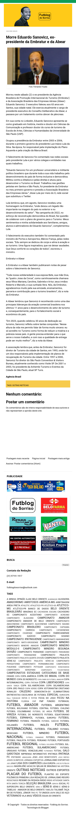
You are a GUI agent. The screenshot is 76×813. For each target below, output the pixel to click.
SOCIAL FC (64, 783)
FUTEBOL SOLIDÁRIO (47, 744)
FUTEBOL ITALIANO (46, 729)
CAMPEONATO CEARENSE (19, 633)
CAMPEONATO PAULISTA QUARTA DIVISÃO (25, 658)
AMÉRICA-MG (47, 602)
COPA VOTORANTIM (48, 688)
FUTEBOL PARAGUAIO (57, 737)
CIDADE (10, 676)
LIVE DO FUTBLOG (62, 763)
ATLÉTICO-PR (19, 608)
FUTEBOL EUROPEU (46, 718)
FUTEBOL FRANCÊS (30, 721)
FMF (41, 701)
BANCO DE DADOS (38, 608)
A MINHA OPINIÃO (16, 599)
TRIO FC (34, 793)
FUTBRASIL (63, 701)
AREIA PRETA (13, 605)
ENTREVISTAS (14, 695)
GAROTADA (13, 753)
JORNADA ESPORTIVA (33, 760)
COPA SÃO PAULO (15, 688)
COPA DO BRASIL (47, 676)
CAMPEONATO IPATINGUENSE (24, 639)
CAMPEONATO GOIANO (55, 636)
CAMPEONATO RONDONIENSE (57, 667)
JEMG (34, 757)
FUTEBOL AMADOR (22, 705)
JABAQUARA (26, 757)
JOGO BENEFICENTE (48, 757)
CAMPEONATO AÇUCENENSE (34, 624)
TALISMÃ (58, 790)
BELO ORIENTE (60, 608)
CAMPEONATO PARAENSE (31, 652)
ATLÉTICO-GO (50, 605)
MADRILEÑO (20, 766)
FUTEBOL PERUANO (37, 740)
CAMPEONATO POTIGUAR (31, 667)
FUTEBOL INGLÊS (36, 724)
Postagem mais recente (17, 458)
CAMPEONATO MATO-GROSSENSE (22, 642)
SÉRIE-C (56, 787)
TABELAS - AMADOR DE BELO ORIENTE (26, 790)
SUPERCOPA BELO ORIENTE (21, 787)
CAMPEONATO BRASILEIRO (24, 626)
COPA (17, 676)
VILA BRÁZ (27, 796)
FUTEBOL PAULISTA (16, 740)
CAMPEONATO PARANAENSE (21, 655)
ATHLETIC (25, 605)
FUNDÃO (51, 701)
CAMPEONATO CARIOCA (21, 630)
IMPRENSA (26, 754)
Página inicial (38, 458)
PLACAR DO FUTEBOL (24, 774)
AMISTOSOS (31, 602)
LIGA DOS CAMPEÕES (29, 763)
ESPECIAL (52, 694)
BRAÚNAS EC (30, 612)
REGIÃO (65, 777)
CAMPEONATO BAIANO (58, 624)
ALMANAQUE (53, 599)
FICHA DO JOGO (47, 698)
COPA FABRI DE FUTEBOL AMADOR (50, 679)
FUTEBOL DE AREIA (42, 711)
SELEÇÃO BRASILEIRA (38, 783)
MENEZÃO (31, 766)
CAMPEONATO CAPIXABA (56, 627)
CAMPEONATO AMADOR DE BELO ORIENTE (31, 621)
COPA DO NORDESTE (27, 679)
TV (40, 793)
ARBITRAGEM (62, 602)
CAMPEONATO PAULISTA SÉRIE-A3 (36, 661)
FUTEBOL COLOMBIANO (19, 711)
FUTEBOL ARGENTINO (55, 705)
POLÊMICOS (12, 777)
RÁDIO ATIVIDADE (55, 780)
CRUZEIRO (25, 691)
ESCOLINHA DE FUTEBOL (33, 695)
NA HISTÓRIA (63, 766)
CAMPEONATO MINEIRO (54, 642)
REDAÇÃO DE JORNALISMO (47, 777)
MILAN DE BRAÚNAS (47, 766)
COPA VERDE (31, 688)
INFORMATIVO (40, 754)
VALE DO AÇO (62, 793)
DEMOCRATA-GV (42, 691)
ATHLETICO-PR (37, 605)
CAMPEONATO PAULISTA (55, 655)
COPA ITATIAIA (31, 683)
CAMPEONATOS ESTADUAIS (23, 672)
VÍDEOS (37, 795)
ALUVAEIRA (63, 599)
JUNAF (13, 763)
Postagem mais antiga (59, 458)
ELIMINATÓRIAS (61, 691)
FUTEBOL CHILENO (59, 708)
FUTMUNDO (48, 751)
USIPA (52, 793)
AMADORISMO (15, 602)
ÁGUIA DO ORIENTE (51, 796)
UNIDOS (45, 793)
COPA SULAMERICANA (57, 685)
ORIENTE (11, 770)
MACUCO (10, 766)
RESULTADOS (12, 780)
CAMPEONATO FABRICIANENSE (52, 633)
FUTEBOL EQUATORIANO (56, 714)
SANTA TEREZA (18, 784)
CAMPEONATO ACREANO (57, 615)
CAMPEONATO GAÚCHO (21, 636)
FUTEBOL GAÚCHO (50, 721)
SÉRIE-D (65, 787)
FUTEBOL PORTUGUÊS (58, 740)
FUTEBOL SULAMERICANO (39, 747)
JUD (8, 763)
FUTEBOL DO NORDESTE (30, 714)
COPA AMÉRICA (28, 676)
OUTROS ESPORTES (57, 770)
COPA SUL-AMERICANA (33, 685)
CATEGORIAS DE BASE (55, 672)
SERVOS (55, 784)
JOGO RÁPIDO (63, 757)
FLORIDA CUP (28, 701)
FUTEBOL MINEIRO (36, 733)
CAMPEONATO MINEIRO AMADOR (23, 646)
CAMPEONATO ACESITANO (27, 615)
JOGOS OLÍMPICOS (15, 760)
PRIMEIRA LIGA (26, 777)
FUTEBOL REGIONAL (22, 744)
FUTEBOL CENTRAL (39, 708)
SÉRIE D (39, 787)
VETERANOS (14, 795)
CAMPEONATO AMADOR (53, 617)
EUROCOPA (64, 695)
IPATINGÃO (16, 757)
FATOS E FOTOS (29, 698)
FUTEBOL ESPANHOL (20, 717)
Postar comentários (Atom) (27, 463)
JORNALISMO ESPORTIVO (56, 760)
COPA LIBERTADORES (51, 682)
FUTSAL (58, 750)
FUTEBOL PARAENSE (35, 737)
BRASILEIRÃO (14, 611)
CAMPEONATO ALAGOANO (20, 618)
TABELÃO (49, 790)
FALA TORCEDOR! (13, 698)
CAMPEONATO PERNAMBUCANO (38, 664)
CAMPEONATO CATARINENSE (54, 630)
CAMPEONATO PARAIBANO (57, 652)
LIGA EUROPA (48, 763)
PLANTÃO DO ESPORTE (56, 774)
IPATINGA (52, 754)
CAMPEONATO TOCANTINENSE (55, 670)
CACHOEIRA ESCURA (47, 612)
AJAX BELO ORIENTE (36, 599)
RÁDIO (43, 780)
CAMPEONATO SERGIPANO (21, 670)
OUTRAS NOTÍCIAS (20, 385)
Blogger (45, 807)
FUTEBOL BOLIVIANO (17, 708)
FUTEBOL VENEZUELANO (30, 750)
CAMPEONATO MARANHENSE (56, 639)
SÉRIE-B (47, 786)
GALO (66, 750)
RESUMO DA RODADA (29, 780)
